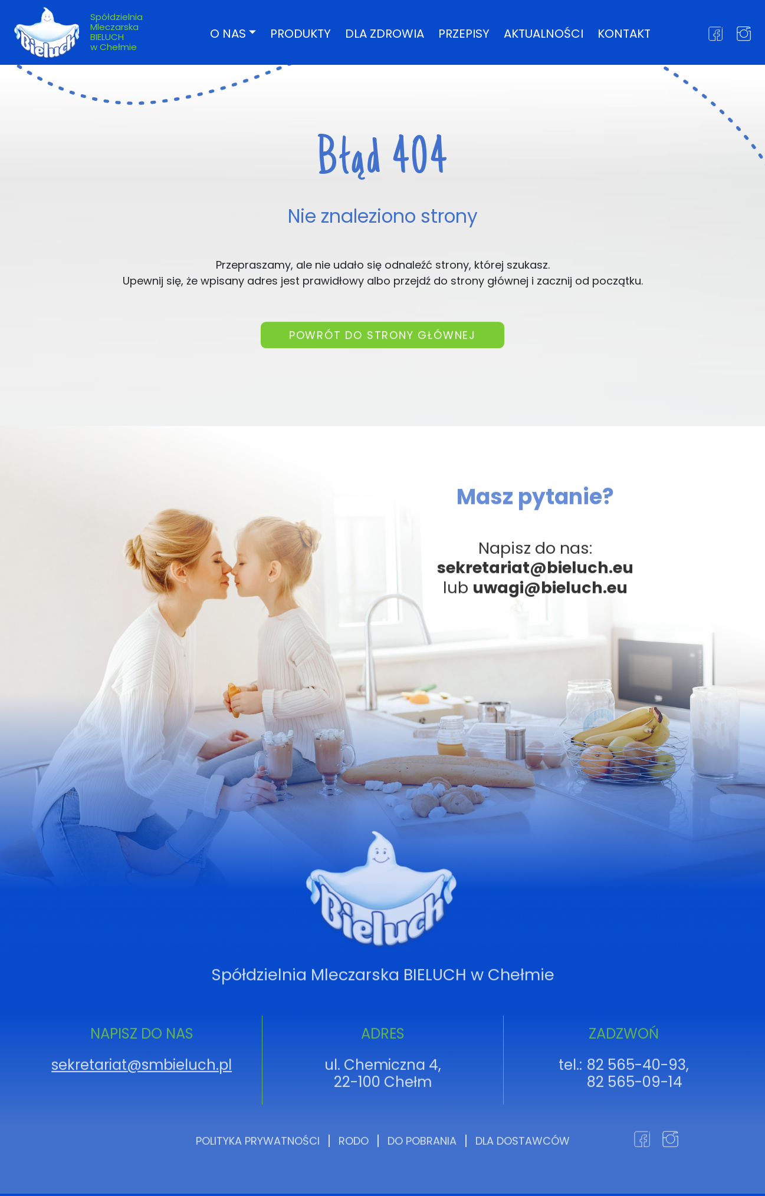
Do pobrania (422, 1175)
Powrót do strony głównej (382, 341)
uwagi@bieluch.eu (550, 622)
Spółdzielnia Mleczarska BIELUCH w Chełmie (116, 32)
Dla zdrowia (384, 33)
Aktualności (543, 33)
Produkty (300, 33)
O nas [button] (228, 33)
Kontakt (624, 33)
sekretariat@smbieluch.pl (141, 1099)
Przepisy (464, 33)
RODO (354, 1175)
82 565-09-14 (634, 1116)
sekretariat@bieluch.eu (535, 602)
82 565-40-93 (636, 1099)
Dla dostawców (522, 1175)
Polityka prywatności (258, 1175)
